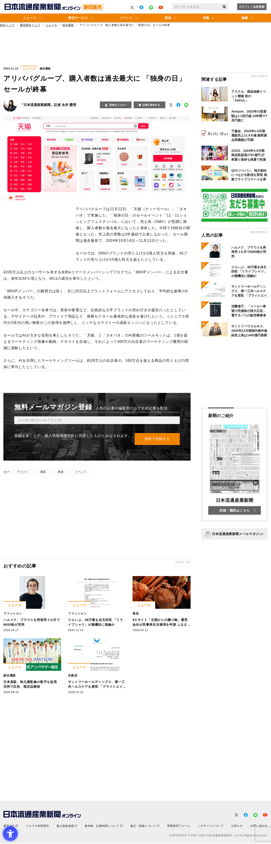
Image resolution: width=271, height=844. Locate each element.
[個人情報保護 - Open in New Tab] (66, 826)
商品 (168, 18)
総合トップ (7, 25)
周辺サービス (78, 18)
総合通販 (68, 25)
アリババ (22, 472)
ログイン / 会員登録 (252, 6)
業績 (61, 472)
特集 (206, 18)
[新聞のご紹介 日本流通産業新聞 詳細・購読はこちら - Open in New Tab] (234, 464)
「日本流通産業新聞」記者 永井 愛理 (48, 105)
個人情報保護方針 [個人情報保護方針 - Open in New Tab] (59, 436)
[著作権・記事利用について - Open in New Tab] (104, 826)
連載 (244, 18)
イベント (126, 18)
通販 (43, 472)
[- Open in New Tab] (132, 7)
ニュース (29, 18)
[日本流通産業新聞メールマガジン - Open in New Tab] (234, 534)
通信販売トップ (30, 25)
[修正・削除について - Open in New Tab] (145, 826)
